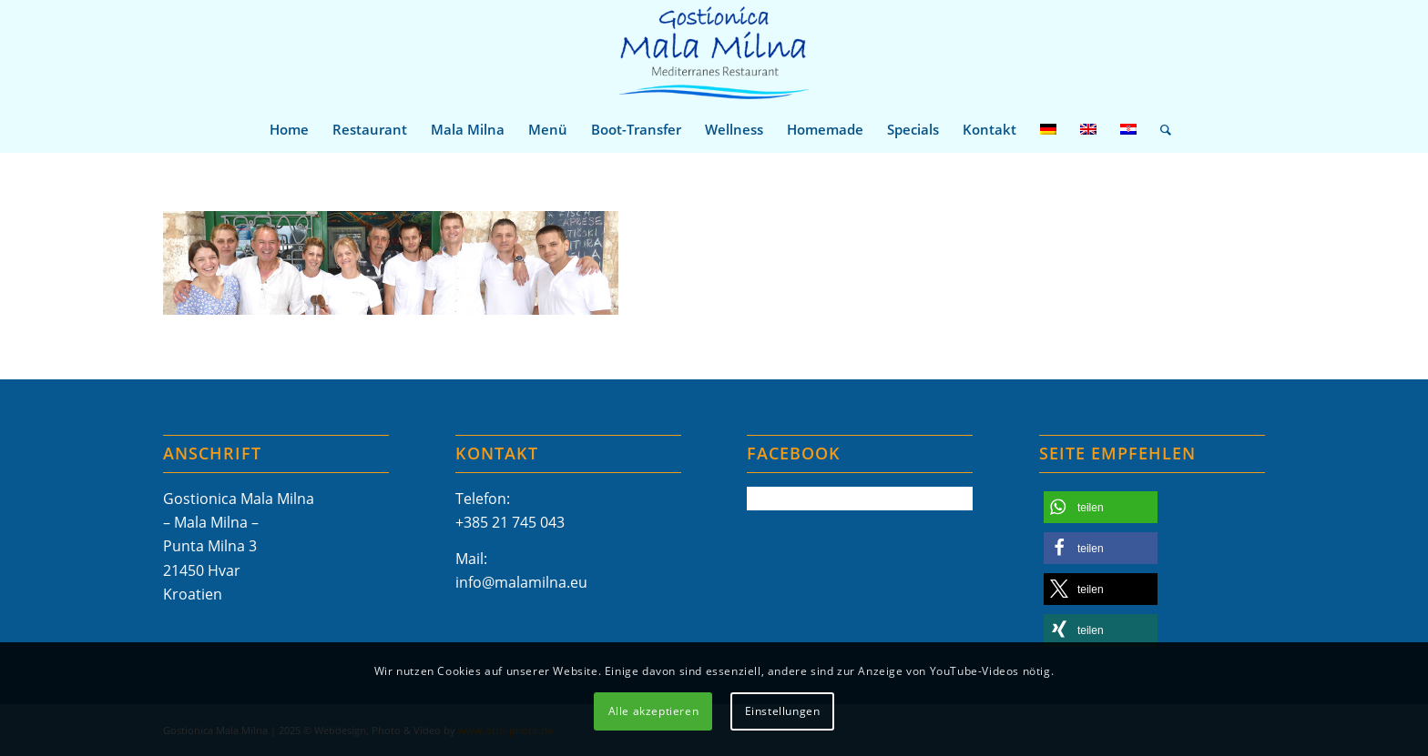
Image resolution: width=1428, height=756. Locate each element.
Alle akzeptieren (653, 711)
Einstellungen (783, 711)
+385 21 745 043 (510, 522)
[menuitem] (289, 129)
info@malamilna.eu (521, 582)
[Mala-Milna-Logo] (713, 53)
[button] (1101, 507)
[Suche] (1159, 129)
